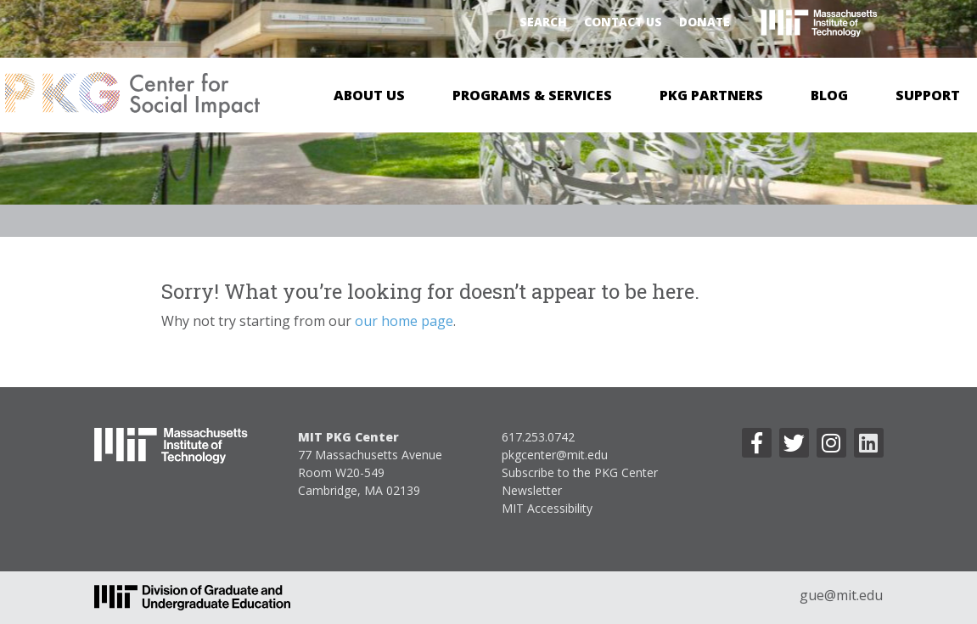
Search (543, 22)
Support (928, 95)
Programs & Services (532, 95)
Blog (829, 95)
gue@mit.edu (841, 595)
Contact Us (623, 22)
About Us (369, 95)
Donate (704, 22)
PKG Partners (711, 95)
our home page (404, 321)
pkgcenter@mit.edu (555, 455)
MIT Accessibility (547, 508)
